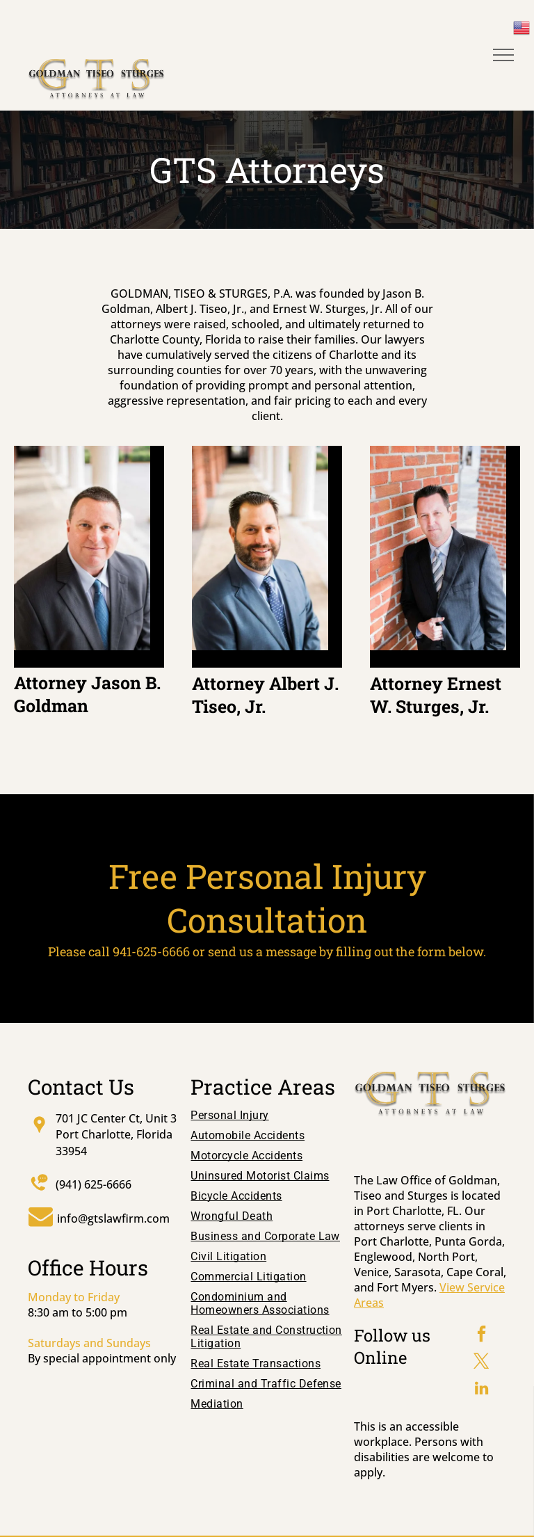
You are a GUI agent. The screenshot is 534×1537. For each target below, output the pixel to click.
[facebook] (482, 1335)
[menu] (503, 55)
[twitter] (482, 1362)
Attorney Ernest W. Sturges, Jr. (435, 695)
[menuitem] (267, 1119)
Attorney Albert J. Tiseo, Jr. (265, 695)
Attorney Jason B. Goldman (87, 694)
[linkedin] (482, 1389)
